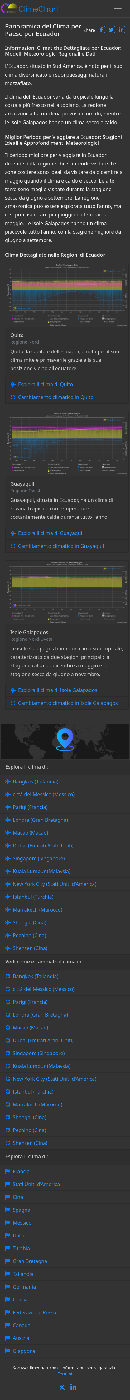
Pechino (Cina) (29, 935)
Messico (22, 1222)
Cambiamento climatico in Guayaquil (61, 546)
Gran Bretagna (30, 1261)
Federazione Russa (34, 1312)
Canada (22, 1325)
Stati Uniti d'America (36, 1184)
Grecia (20, 1299)
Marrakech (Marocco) (37, 909)
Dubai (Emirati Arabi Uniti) (43, 845)
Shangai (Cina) (29, 922)
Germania (24, 1286)
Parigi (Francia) (30, 807)
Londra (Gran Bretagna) (40, 819)
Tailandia (23, 1274)
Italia (18, 1235)
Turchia (21, 1248)
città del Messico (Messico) (44, 794)
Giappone (24, 1350)
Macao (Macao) (30, 832)
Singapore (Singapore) (39, 858)
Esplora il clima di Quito (45, 384)
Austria (21, 1338)
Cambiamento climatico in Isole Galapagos (68, 703)
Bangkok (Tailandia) (35, 781)
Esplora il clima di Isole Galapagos (57, 690)
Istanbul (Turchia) (33, 896)
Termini (65, 1374)
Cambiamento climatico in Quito (56, 397)
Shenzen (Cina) (30, 948)
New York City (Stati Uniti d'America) (54, 884)
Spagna (21, 1209)
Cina (18, 1197)
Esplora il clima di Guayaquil (51, 533)
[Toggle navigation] (117, 8)
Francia (21, 1171)
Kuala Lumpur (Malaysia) (41, 871)
